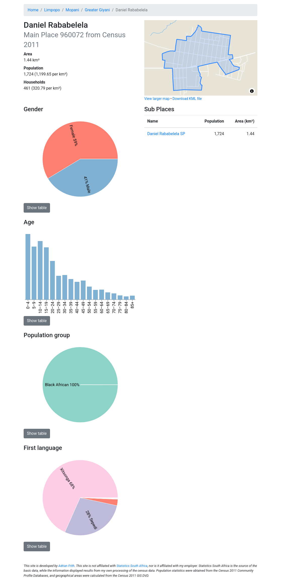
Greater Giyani (97, 10)
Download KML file (187, 99)
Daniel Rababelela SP (166, 133)
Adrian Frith (66, 566)
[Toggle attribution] (252, 91)
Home (33, 10)
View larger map (157, 99)
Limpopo (52, 10)
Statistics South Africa (131, 566)
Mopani (72, 10)
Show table (37, 207)
